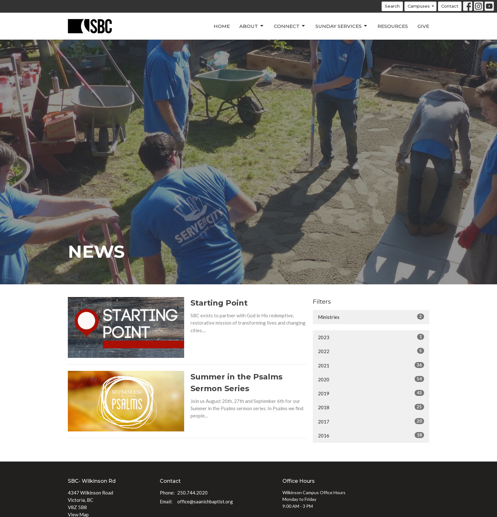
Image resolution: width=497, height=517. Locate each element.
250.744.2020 (192, 492)
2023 (371, 337)
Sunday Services (341, 26)
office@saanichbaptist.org (205, 501)
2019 (371, 393)
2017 (371, 421)
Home (222, 26)
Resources (393, 26)
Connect (290, 26)
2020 (371, 379)
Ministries (371, 316)
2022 (371, 351)
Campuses (421, 6)
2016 (371, 435)
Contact (449, 6)
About (251, 26)
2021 (371, 365)
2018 (371, 407)
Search (392, 6)
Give (423, 26)
